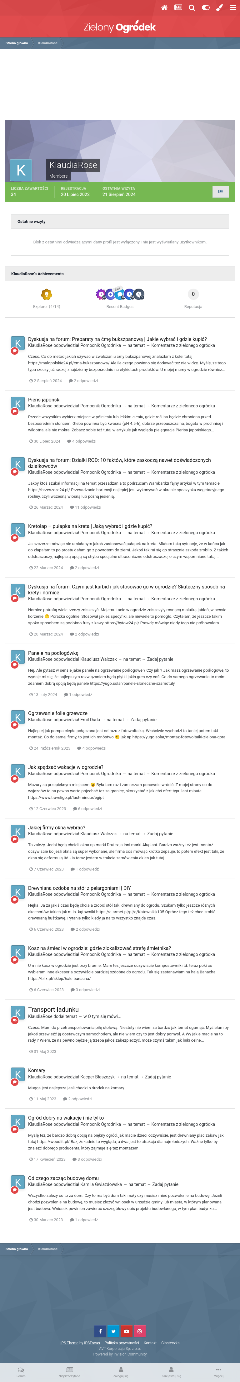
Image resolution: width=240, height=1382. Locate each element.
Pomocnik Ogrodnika (100, 345)
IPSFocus (92, 1343)
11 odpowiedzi (85, 507)
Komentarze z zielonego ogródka (183, 345)
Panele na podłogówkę (53, 653)
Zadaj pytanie (160, 659)
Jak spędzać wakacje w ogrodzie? (65, 767)
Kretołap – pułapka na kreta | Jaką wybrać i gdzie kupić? (90, 526)
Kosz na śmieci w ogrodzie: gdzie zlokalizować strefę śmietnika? (99, 948)
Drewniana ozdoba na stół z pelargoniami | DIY (79, 888)
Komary (36, 1070)
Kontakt (150, 1343)
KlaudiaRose (40, 345)
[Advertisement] (122, 86)
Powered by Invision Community (120, 1354)
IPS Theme (69, 1343)
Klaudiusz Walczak (98, 659)
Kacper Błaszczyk (97, 1076)
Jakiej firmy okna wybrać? (56, 828)
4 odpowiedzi (81, 441)
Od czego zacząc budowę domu (63, 1178)
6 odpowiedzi (87, 808)
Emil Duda (90, 719)
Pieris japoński (44, 400)
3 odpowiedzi (85, 989)
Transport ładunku (53, 1009)
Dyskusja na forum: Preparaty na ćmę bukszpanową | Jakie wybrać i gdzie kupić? (117, 339)
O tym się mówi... (104, 1016)
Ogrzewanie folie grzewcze (58, 713)
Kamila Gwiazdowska (101, 1184)
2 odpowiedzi (83, 380)
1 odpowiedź (78, 694)
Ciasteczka (170, 1343)
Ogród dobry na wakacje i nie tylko (66, 1118)
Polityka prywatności (122, 1343)
